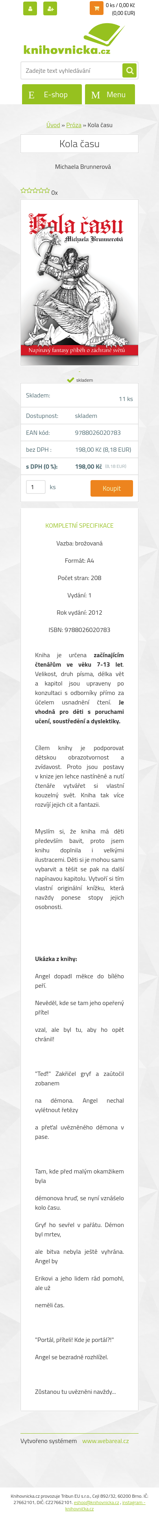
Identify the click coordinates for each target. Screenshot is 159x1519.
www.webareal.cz (105, 1440)
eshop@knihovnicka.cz (96, 1502)
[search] (129, 70)
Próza (73, 124)
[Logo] (74, 38)
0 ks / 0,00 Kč (120, 5)
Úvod (53, 124)
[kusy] (36, 487)
